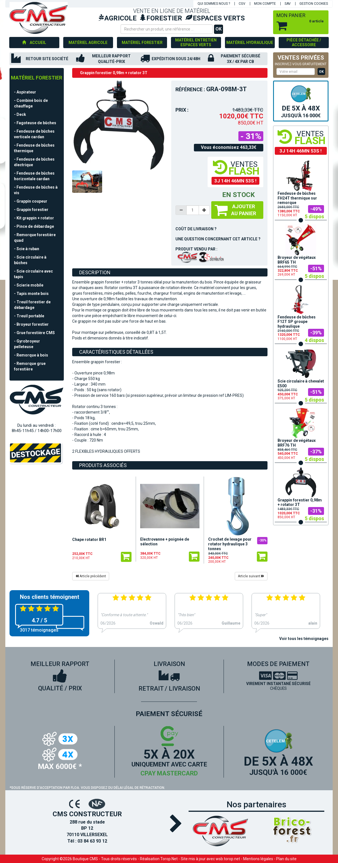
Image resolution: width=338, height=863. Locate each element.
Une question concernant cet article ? (217, 239)
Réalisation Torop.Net (159, 859)
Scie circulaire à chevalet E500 (301, 383)
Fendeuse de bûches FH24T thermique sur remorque (297, 198)
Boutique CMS (85, 859)
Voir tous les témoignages (303, 638)
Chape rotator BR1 (89, 539)
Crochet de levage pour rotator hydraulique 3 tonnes (230, 544)
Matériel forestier (36, 78)
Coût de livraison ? (196, 229)
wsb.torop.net (228, 859)
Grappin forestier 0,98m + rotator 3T (300, 502)
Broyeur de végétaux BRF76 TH (297, 442)
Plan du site (286, 859)
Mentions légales (258, 859)
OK (218, 29)
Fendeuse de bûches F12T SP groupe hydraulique (297, 322)
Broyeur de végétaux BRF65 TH (297, 259)
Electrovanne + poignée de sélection (164, 541)
